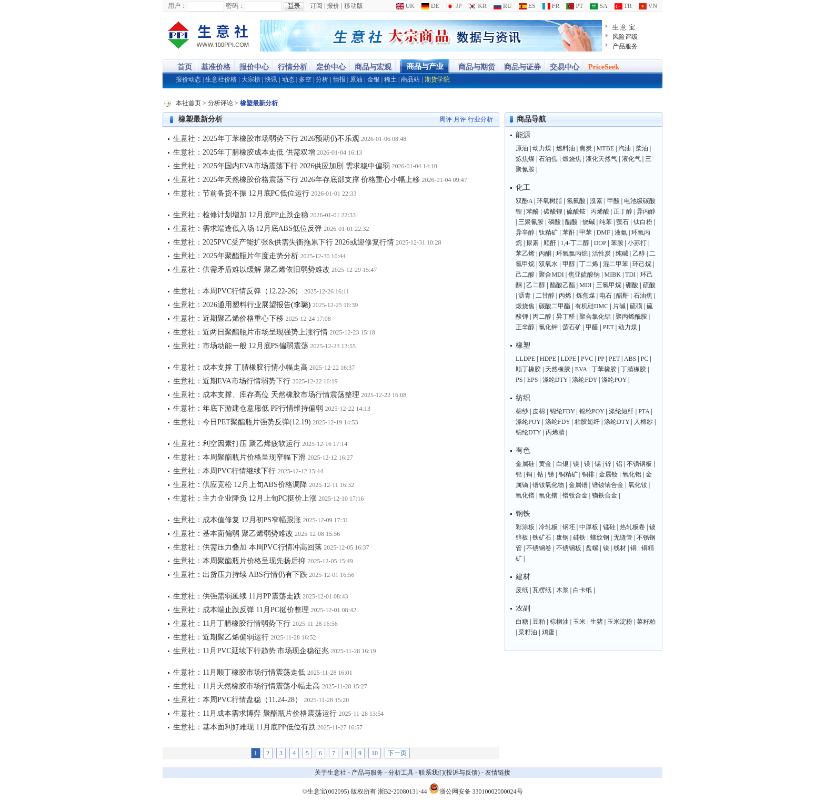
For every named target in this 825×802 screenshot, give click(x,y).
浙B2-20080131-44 (402, 791)
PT (574, 5)
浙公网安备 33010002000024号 (476, 788)
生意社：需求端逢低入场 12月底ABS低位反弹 (247, 228)
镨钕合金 (575, 495)
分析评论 (220, 103)
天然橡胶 (557, 369)
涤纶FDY (584, 379)
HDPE (548, 358)
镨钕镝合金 (607, 485)
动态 (288, 79)
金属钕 (608, 474)
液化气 (631, 159)
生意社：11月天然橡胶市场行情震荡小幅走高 (246, 686)
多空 (305, 79)
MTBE (605, 148)
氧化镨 (525, 495)
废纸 (522, 590)
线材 (619, 548)
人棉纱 (643, 421)
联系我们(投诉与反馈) (449, 772)
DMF (603, 232)
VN (648, 5)
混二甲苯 (615, 264)
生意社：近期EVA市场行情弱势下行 (231, 381)
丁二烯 (588, 264)
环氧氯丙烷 (572, 253)
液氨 (621, 232)
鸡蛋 (548, 632)
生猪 (596, 621)
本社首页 (188, 103)
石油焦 (548, 159)
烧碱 (588, 222)
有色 (523, 450)
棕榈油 (559, 621)
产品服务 (625, 46)
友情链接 (497, 772)
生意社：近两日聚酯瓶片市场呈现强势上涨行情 (250, 332)
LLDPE (525, 358)
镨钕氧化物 (548, 485)
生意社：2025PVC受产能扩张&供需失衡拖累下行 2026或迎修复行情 (283, 242)
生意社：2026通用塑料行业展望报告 (232, 305)
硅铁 (579, 537)
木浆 (562, 590)
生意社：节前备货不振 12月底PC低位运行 (241, 193)
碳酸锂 (553, 211)
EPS (532, 379)
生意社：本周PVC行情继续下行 (224, 471)
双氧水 (548, 264)
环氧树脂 (549, 201)
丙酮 (545, 253)
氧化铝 (631, 474)
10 (374, 753)
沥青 (524, 295)
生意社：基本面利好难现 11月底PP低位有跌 (244, 727)
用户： (177, 5)
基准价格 (215, 67)
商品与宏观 (373, 67)
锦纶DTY (528, 432)
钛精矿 (548, 232)
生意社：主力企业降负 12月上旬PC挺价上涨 (245, 498)
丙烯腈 (555, 432)
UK (405, 5)
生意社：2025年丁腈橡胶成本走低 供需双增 (244, 152)
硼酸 (632, 285)
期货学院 (437, 79)
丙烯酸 (599, 211)
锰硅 (609, 527)
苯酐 (568, 232)
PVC (587, 358)
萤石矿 (571, 327)
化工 (523, 187)
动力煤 (541, 148)
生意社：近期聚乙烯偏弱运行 (221, 637)
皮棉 (538, 411)
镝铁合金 (604, 495)
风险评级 (625, 36)
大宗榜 (251, 79)
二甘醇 (545, 295)
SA (598, 5)
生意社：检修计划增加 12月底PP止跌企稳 (240, 215)
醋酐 (622, 295)
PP (601, 358)
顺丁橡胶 (528, 369)
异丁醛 (565, 316)
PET (608, 327)
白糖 (522, 621)
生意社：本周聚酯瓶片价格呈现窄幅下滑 (239, 457)
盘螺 (592, 548)
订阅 (316, 5)
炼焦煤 (525, 159)
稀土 (390, 79)
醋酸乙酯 (562, 285)
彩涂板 (525, 527)
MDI (585, 285)
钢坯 (568, 527)
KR (477, 5)
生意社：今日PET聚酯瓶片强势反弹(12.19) (242, 422)
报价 (333, 5)
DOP (600, 243)
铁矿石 (541, 537)
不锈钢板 (639, 464)
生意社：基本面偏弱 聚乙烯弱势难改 (233, 533)
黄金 (545, 464)
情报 (339, 79)
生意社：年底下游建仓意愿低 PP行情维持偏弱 (248, 408)
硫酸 (649, 285)
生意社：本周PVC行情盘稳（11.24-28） (237, 700)
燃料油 (565, 148)
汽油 (624, 148)
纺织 (523, 398)
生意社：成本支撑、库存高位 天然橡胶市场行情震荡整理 (266, 395)
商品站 (410, 79)
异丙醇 (646, 211)
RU (503, 5)
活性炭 (601, 253)
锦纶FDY (562, 411)
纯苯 (605, 222)
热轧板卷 (632, 527)
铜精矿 (568, 474)
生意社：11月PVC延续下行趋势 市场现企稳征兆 (251, 651)
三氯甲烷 (608, 285)
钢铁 (523, 513)
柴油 (642, 148)
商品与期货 (476, 67)
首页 (184, 67)
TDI (630, 274)
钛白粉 (642, 222)
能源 (523, 135)
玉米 (579, 621)
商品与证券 (522, 67)
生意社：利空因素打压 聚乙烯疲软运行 (236, 444)
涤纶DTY (555, 379)
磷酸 (554, 222)
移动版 (353, 5)
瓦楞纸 (541, 590)
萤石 (622, 222)
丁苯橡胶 (604, 369)
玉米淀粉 (619, 621)
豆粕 (538, 621)
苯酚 (532, 211)
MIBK (613, 274)
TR (623, 5)
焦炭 (585, 148)
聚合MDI (551, 274)
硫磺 (636, 306)
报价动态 (188, 79)
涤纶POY (614, 379)
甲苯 (585, 232)
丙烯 (565, 295)
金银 (373, 79)
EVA (581, 369)
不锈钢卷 (538, 548)
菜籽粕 (646, 621)
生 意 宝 (623, 27)
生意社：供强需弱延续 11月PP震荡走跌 (237, 596)
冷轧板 (548, 527)
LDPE (569, 358)
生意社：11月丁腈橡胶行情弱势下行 (231, 623)
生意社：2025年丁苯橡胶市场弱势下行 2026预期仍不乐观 (266, 139)
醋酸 (571, 222)
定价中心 (331, 67)
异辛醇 (525, 232)
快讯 (271, 79)
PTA (643, 411)
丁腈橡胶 (633, 369)
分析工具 (401, 772)
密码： (235, 5)
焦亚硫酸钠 (584, 274)
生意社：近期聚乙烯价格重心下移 (228, 318)
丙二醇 (541, 316)
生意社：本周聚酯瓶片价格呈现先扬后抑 (239, 561)
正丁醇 (622, 211)
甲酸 (613, 201)
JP (453, 5)
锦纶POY (592, 411)
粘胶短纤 (587, 421)
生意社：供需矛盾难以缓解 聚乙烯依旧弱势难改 (251, 269)
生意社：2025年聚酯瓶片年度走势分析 (235, 256)
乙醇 (638, 253)
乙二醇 (535, 285)
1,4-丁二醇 (574, 243)
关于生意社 (330, 772)
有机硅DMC (591, 306)
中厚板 (588, 527)
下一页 (397, 753)
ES (527, 5)
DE (430, 5)
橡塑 (523, 345)
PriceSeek (603, 67)
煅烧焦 (571, 159)
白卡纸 (582, 590)
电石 (605, 295)
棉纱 (522, 411)
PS (519, 379)
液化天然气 (601, 159)
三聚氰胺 (531, 222)
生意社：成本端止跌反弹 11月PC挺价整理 (241, 610)
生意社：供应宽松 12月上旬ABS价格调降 (240, 485)
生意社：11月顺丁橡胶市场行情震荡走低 (239, 672)
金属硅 (525, 464)
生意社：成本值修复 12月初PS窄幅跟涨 (237, 520)
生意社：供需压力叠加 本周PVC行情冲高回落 (247, 547)
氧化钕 (637, 485)
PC (645, 358)
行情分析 (292, 67)
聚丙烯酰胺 (631, 316)
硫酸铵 (576, 211)
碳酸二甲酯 (554, 306)
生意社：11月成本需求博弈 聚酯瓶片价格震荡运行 (255, 713)
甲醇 (568, 264)
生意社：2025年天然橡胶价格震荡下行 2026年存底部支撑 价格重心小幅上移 (296, 180)
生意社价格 (221, 79)
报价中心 (254, 67)
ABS (630, 358)
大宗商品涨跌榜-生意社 (209, 36)
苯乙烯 (525, 253)
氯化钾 (548, 327)
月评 (460, 119)
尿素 (532, 243)
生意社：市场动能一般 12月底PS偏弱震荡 (240, 346)
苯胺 (617, 243)
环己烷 (641, 264)
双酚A (524, 201)
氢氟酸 (576, 201)
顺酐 (550, 243)
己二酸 (525, 274)
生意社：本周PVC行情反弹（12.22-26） (237, 291)
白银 (562, 464)
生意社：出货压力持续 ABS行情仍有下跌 (240, 574)
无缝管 (622, 537)
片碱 (619, 306)
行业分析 (480, 119)
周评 (445, 119)
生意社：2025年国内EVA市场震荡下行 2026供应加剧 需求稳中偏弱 (281, 166)
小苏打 (637, 243)
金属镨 (578, 485)
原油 (356, 79)
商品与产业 (425, 66)
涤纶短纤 (621, 411)
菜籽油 (527, 632)
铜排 (588, 474)
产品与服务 (367, 772)
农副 (523, 608)
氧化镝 (548, 495)
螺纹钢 (599, 537)
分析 (322, 79)
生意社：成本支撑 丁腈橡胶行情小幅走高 (240, 367)
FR (551, 5)
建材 (523, 577)
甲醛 (592, 327)
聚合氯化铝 (595, 316)
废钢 (562, 537)
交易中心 (564, 67)
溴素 (596, 201)
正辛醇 (525, 327)
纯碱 (622, 253)
